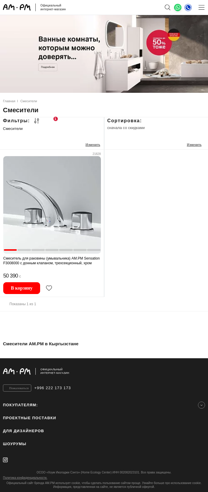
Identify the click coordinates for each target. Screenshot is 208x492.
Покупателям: (20, 405)
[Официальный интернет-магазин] (104, 371)
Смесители (13, 128)
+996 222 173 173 (52, 388)
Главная (9, 101)
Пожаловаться (19, 388)
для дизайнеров (23, 431)
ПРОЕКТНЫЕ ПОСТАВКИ (29, 418)
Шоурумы (14, 444)
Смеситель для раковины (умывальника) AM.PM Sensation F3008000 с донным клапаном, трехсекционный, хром (51, 260)
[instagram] (5, 460)
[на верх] (199, 371)
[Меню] (201, 7)
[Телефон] (188, 7)
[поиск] (167, 7)
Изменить (93, 145)
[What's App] (177, 7)
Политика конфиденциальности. (25, 477)
